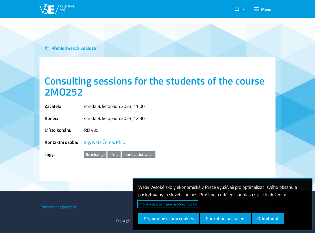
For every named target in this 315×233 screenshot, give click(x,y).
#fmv (114, 154)
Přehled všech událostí (70, 48)
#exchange (95, 154)
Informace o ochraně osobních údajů (167, 204)
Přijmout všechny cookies (169, 218)
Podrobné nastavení (225, 218)
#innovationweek (138, 154)
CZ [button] (237, 9)
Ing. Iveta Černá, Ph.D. (105, 142)
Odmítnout (268, 218)
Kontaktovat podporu (58, 207)
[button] (262, 9)
